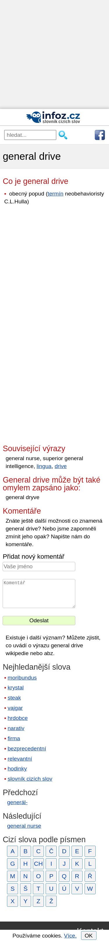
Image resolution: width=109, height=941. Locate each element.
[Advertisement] (54, 54)
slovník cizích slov (30, 779)
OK (89, 936)
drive (61, 466)
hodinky (17, 769)
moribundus (22, 678)
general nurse (24, 826)
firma (14, 738)
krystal (16, 687)
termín (55, 194)
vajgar (15, 708)
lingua (44, 466)
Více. (70, 936)
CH (38, 863)
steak (14, 698)
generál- (17, 802)
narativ (16, 728)
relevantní (20, 759)
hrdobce (18, 718)
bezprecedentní (27, 748)
